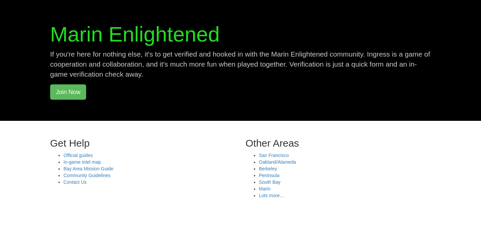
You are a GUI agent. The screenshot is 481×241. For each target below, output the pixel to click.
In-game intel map (82, 162)
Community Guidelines (87, 175)
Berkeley (268, 168)
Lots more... (271, 195)
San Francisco (274, 155)
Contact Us (75, 182)
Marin (265, 188)
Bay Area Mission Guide (88, 168)
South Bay (270, 182)
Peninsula (269, 175)
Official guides (78, 155)
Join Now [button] (68, 92)
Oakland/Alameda (277, 162)
